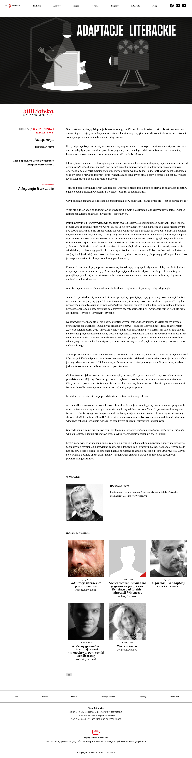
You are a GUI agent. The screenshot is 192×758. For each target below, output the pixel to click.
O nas (15, 696)
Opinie (74, 696)
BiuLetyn (37, 6)
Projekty (115, 6)
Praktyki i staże (108, 696)
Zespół (45, 696)
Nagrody (142, 696)
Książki (76, 6)
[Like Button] (69, 674)
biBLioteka (135, 6)
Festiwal (95, 6)
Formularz (174, 696)
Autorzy (57, 6)
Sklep (154, 6)
